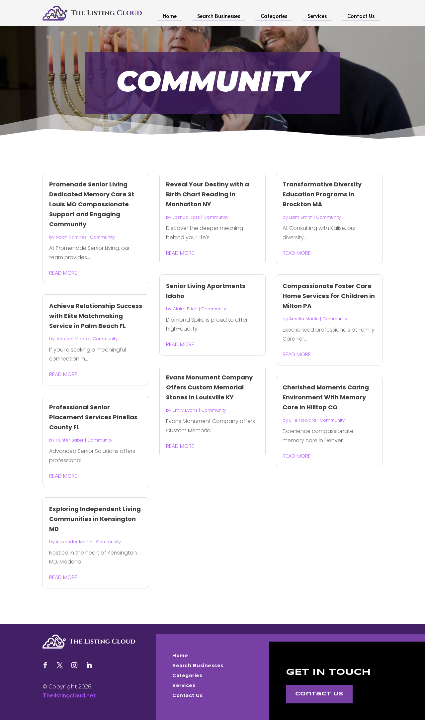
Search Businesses (218, 15)
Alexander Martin (74, 542)
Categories (274, 15)
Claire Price (185, 309)
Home (170, 15)
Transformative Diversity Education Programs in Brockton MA (322, 194)
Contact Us (361, 15)
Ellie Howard (302, 420)
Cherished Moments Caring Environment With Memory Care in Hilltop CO (326, 397)
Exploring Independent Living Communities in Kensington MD (95, 519)
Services (317, 15)
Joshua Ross (186, 217)
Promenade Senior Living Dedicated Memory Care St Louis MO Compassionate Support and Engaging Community (91, 204)
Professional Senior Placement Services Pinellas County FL (93, 417)
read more (63, 273)
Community (102, 237)
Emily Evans (185, 410)
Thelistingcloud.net (69, 695)
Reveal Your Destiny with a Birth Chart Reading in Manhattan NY (207, 194)
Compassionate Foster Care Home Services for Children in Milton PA (329, 296)
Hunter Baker (70, 440)
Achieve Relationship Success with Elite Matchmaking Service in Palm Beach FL (95, 316)
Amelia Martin (304, 319)
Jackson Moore (72, 339)
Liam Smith (300, 217)
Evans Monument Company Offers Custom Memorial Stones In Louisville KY (209, 387)
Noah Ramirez (71, 237)
